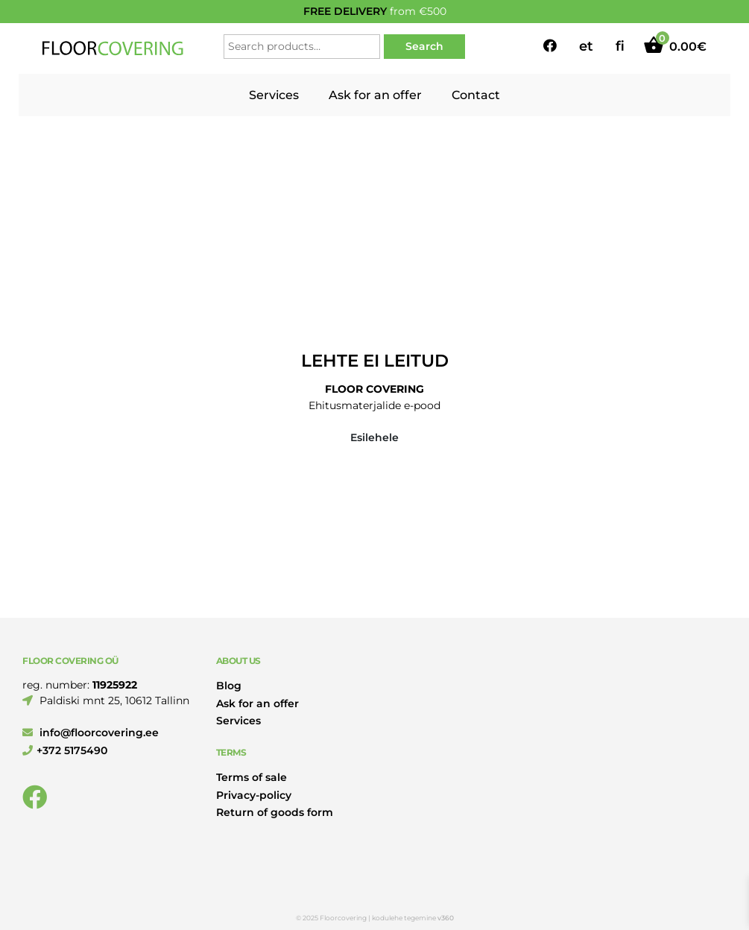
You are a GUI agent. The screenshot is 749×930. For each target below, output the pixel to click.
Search (424, 46)
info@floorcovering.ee (90, 732)
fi (620, 46)
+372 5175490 (64, 750)
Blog (228, 685)
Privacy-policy (253, 795)
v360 (445, 918)
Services (274, 95)
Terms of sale (251, 777)
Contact (476, 95)
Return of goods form (274, 812)
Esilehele (374, 437)
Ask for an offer (375, 95)
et (586, 46)
